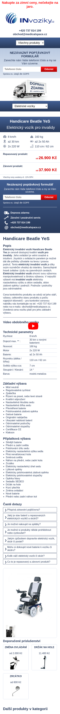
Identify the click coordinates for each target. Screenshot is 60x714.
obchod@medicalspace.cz (30, 34)
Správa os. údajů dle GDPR (16, 74)
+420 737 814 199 (30, 30)
